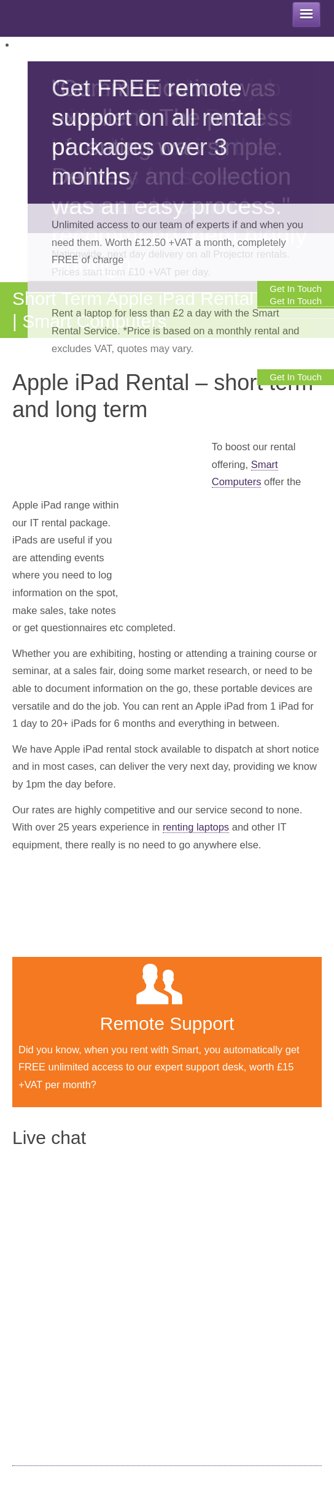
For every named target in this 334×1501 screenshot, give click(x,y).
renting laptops (196, 826)
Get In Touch (296, 377)
